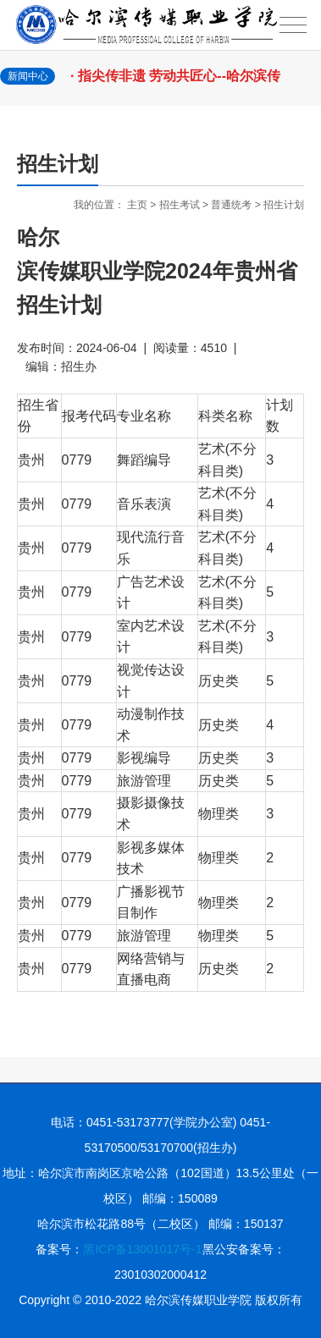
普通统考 (231, 205)
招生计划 (283, 205)
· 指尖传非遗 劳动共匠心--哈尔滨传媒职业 (181, 85)
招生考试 (179, 205)
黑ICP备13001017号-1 (142, 1249)
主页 (137, 205)
